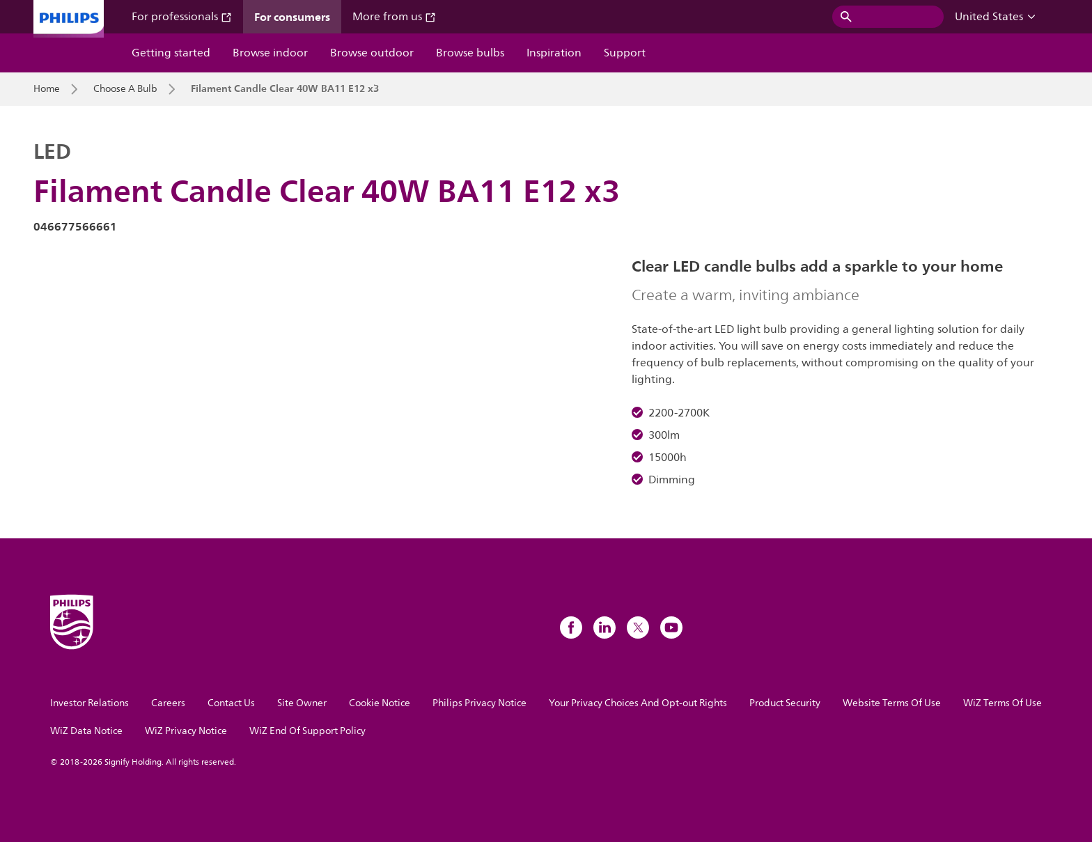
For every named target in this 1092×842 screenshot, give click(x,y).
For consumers (292, 16)
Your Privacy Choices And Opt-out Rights (638, 703)
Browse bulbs (470, 53)
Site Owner (302, 703)
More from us (394, 16)
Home (46, 89)
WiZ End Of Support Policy (307, 731)
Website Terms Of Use (892, 703)
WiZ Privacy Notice (186, 731)
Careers (168, 703)
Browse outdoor (372, 53)
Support (625, 53)
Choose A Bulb (125, 89)
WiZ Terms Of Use (1002, 703)
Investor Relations (89, 703)
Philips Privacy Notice (479, 703)
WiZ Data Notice (86, 731)
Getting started (171, 53)
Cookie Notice (379, 703)
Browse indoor (270, 53)
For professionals (182, 16)
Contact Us (231, 703)
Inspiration (554, 53)
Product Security (784, 703)
